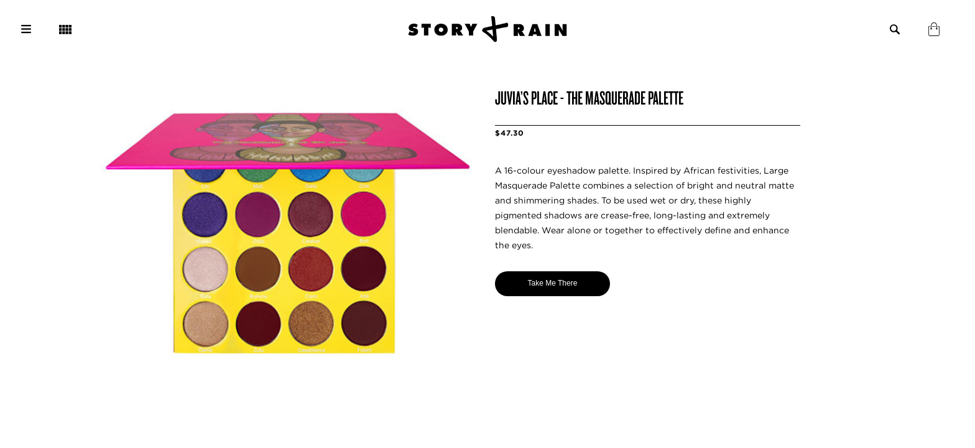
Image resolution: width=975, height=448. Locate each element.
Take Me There (553, 283)
